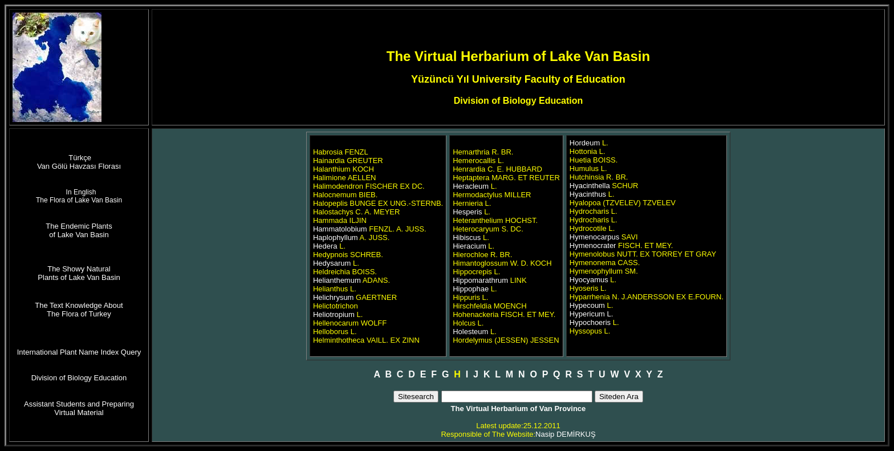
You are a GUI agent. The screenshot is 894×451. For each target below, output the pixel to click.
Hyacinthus (588, 194)
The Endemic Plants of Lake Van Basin (79, 230)
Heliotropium (334, 314)
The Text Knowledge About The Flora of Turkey (79, 309)
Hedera (326, 246)
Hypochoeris (590, 322)
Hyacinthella (590, 185)
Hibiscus (467, 237)
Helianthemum (338, 280)
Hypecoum (587, 305)
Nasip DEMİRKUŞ (565, 434)
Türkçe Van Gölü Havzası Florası (79, 161)
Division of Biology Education (79, 377)
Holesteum (470, 331)
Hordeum (585, 143)
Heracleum (471, 186)
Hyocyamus (589, 279)
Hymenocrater (593, 245)
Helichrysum (334, 297)
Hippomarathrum (480, 280)
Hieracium (469, 246)
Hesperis (467, 212)
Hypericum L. (591, 314)
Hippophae (471, 289)
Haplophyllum (335, 237)
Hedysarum (332, 263)
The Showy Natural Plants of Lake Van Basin (79, 273)
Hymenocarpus (594, 237)
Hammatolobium (340, 229)
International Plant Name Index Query (79, 352)
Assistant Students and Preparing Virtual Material (79, 408)
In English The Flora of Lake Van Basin (79, 196)
